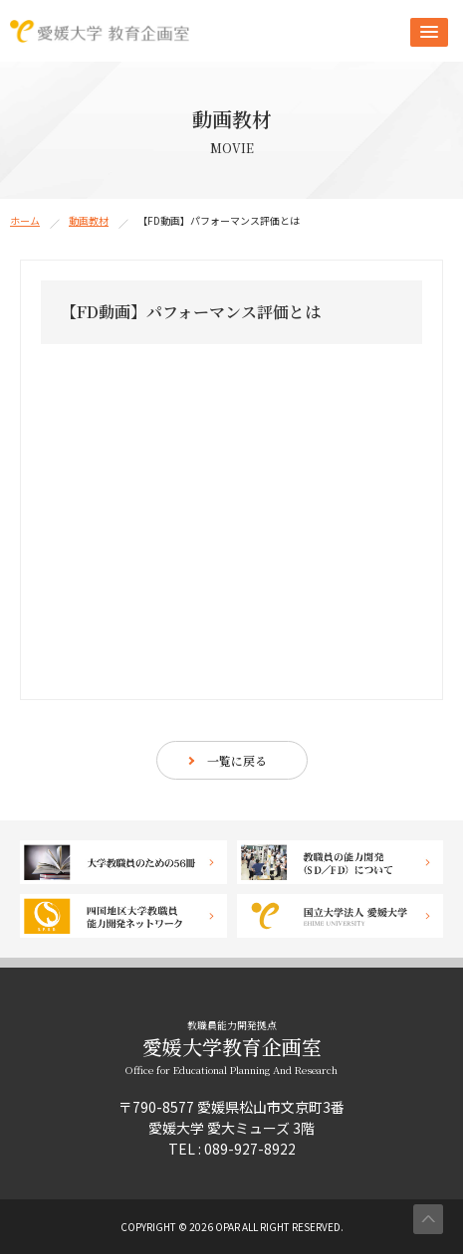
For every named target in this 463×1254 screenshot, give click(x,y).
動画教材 (89, 220)
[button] (429, 32)
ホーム (25, 220)
